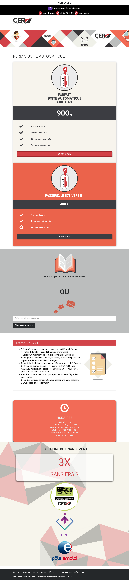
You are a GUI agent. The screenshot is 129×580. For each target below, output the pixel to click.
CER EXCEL (64, 2)
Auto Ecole (69, 572)
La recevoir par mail (24, 325)
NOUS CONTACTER (64, 154)
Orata (82, 572)
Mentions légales (48, 572)
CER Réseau (18, 577)
